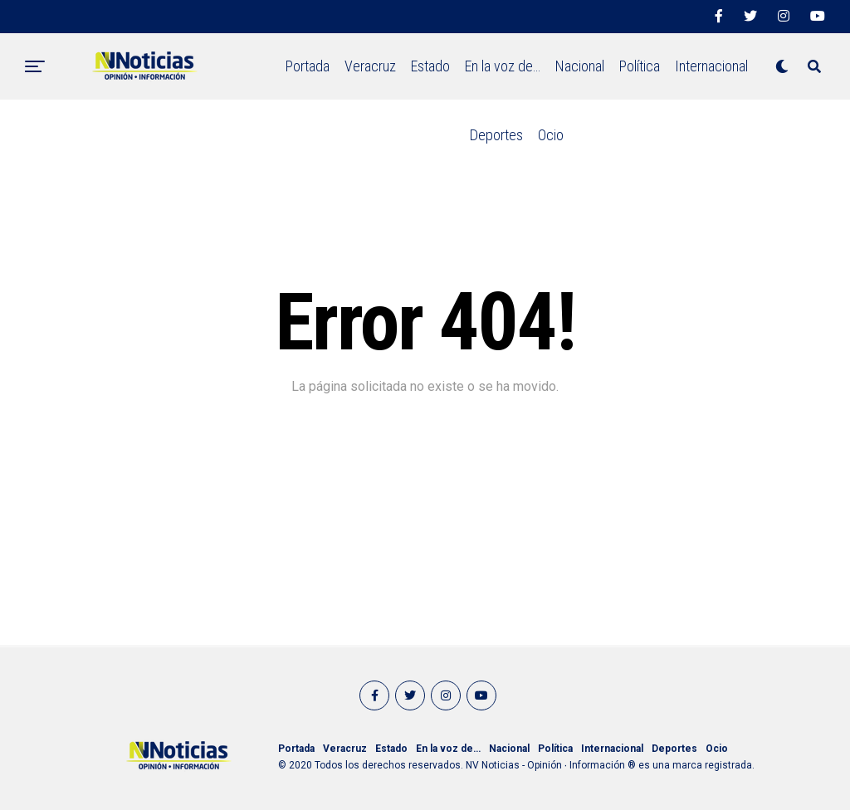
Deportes (496, 135)
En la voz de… (502, 66)
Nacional (579, 66)
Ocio (551, 135)
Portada (308, 66)
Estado (430, 66)
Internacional (711, 66)
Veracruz (370, 66)
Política (639, 66)
